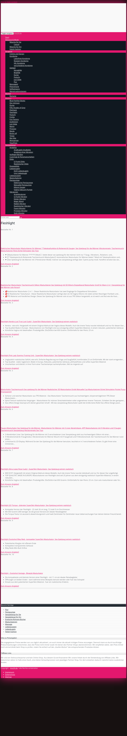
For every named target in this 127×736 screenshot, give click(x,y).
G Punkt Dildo (19, 161)
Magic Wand (19, 201)
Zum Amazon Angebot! (10, 264)
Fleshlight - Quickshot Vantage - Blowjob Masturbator (22, 573)
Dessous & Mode (12, 40)
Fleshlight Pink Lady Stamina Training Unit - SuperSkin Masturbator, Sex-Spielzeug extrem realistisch (40, 355)
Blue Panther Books (17, 101)
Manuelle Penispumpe (23, 185)
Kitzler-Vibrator (20, 199)
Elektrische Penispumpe (23, 182)
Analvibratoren (20, 194)
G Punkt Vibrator (20, 197)
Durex (16, 75)
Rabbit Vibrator (20, 204)
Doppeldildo (14, 166)
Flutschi (17, 77)
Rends (12, 131)
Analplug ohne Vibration (23, 152)
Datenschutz (10, 674)
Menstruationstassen (18, 91)
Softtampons (15, 89)
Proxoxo (13, 129)
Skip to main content (9, 2)
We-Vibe (13, 138)
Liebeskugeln (15, 168)
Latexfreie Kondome (22, 58)
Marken (8, 98)
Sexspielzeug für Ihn (13, 617)
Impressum (9, 672)
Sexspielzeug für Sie (13, 614)
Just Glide (17, 79)
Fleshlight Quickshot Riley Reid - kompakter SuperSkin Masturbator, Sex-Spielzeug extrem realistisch (40, 539)
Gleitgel (13, 68)
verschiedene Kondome (23, 65)
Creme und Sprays (17, 54)
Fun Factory (14, 119)
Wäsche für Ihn (16, 47)
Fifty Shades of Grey (17, 108)
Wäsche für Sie (15, 42)
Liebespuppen (15, 175)
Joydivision (14, 122)
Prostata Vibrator (20, 211)
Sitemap (8, 677)
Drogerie (8, 51)
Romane (13, 96)
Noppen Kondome (21, 61)
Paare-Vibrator (19, 208)
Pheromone (14, 86)
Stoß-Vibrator (19, 213)
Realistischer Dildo (21, 164)
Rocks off (13, 133)
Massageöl (14, 84)
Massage (8, 624)
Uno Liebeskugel (20, 173)
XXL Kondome (19, 63)
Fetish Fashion (15, 49)
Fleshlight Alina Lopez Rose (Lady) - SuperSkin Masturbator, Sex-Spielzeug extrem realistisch (37, 469)
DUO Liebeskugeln (21, 171)
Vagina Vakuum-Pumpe (23, 189)
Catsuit (16, 44)
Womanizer (14, 140)
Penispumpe (14, 180)
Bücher (8, 93)
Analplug (13, 147)
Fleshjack (13, 110)
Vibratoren (14, 192)
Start (7, 37)
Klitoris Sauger (19, 187)
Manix (12, 126)
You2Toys (13, 143)
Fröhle (12, 117)
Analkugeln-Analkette (22, 150)
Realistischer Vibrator (22, 206)
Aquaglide (18, 70)
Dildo (12, 159)
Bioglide (17, 72)
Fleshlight (13, 112)
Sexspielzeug (10, 145)
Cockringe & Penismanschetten (22, 157)
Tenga (12, 136)
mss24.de (18, 33)
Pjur (15, 82)
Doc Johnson (15, 103)
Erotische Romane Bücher (15, 619)
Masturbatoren (16, 178)
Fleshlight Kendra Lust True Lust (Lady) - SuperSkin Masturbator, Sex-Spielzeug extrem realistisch (39, 321)
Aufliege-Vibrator (16, 154)
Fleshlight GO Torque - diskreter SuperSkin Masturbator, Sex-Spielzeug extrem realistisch (36, 505)
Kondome (13, 56)
